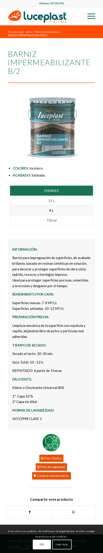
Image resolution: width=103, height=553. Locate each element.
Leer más (62, 544)
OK (42, 544)
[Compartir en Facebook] (30, 512)
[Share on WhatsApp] (73, 512)
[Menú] (89, 16)
